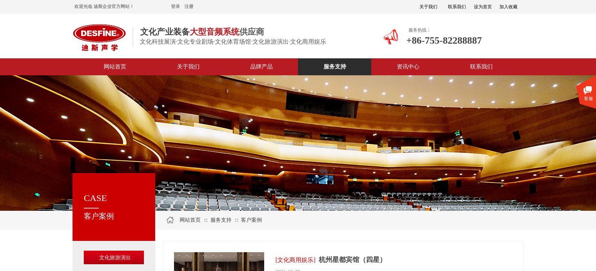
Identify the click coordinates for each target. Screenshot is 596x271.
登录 (175, 6)
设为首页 (483, 6)
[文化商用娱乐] (295, 260)
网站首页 (190, 220)
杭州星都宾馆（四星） (352, 259)
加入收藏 (508, 6)
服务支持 (220, 220)
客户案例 (251, 220)
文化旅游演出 (115, 257)
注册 (189, 6)
